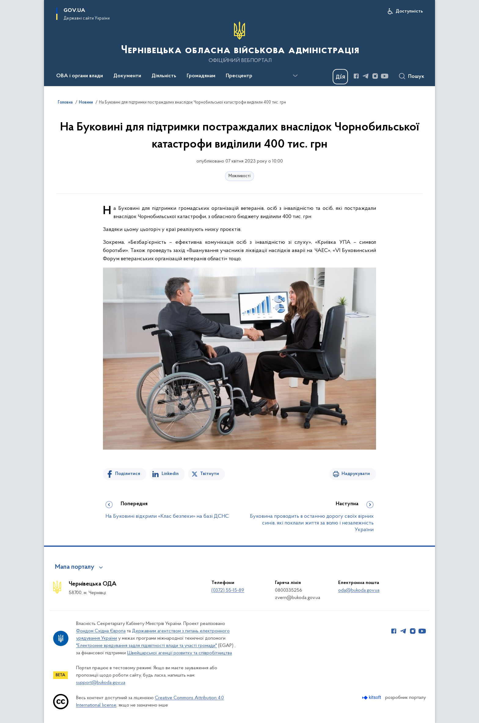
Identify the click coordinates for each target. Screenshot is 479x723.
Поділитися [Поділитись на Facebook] (127, 473)
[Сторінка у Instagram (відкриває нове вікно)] (375, 76)
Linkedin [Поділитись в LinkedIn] (170, 473)
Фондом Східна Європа (101, 631)
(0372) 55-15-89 (227, 590)
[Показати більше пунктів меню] (295, 75)
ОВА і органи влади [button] (79, 76)
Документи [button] (127, 76)
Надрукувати (356, 473)
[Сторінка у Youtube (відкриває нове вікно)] (384, 76)
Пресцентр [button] (239, 76)
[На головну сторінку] (239, 42)
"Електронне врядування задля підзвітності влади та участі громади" (146, 645)
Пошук (416, 76)
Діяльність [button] (164, 76)
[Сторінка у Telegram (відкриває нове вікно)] (365, 76)
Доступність (409, 11)
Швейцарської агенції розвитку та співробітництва (179, 653)
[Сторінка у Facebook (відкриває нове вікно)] (356, 76)
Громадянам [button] (201, 76)
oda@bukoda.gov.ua (358, 590)
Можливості (239, 176)
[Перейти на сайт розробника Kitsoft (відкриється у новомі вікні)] (372, 697)
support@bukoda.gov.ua (100, 682)
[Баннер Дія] (340, 76)
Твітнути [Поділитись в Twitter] (209, 473)
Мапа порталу (74, 567)
